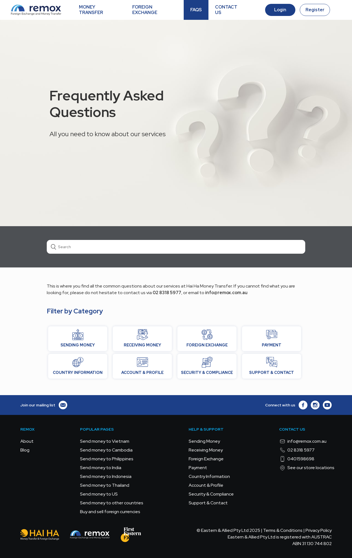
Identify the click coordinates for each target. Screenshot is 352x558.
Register (315, 10)
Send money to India (100, 468)
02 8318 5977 (297, 450)
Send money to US (99, 494)
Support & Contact (208, 503)
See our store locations (306, 467)
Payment (198, 468)
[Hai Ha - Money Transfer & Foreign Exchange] (39, 535)
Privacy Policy (319, 530)
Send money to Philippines (106, 459)
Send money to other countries (111, 503)
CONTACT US (226, 9)
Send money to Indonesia (105, 476)
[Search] (176, 247)
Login (280, 10)
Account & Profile (206, 485)
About (27, 441)
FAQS (196, 10)
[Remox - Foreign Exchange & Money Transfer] (90, 535)
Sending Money (204, 441)
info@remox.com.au (302, 441)
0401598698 (296, 459)
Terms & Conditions (282, 530)
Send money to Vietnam (104, 441)
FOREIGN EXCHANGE (144, 9)
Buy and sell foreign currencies (110, 512)
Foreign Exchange (206, 459)
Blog (24, 450)
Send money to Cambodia (106, 450)
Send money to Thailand (104, 485)
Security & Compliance (211, 494)
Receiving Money (206, 450)
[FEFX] (131, 535)
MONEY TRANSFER (91, 9)
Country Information (209, 476)
